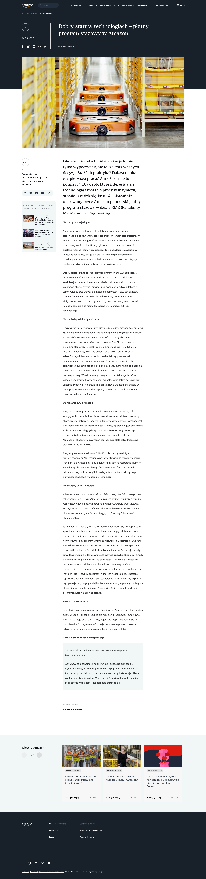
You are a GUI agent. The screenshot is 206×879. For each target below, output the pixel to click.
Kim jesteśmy (75, 5)
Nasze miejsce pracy (108, 5)
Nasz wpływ (127, 5)
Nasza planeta (142, 5)
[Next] (39, 755)
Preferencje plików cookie (55, 867)
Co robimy (90, 5)
